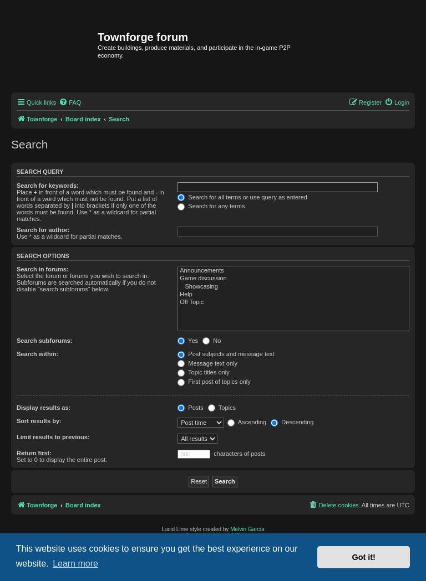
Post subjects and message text (226, 354)
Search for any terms (211, 206)
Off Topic (293, 302)
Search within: (37, 354)
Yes (188, 340)
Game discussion (293, 278)
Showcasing (293, 287)
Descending (292, 422)
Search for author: (43, 230)
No (211, 340)
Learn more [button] (75, 563)
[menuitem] (70, 102)
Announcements (293, 271)
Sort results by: (39, 421)
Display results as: (43, 407)
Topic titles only (203, 372)
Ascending (246, 422)
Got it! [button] (364, 557)
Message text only (207, 363)
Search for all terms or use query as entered (242, 197)
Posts (191, 407)
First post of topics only (214, 381)
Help (293, 295)
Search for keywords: (48, 185)
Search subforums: (44, 340)
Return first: (34, 453)
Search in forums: (43, 269)
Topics (222, 407)
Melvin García (247, 529)
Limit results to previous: (53, 437)
